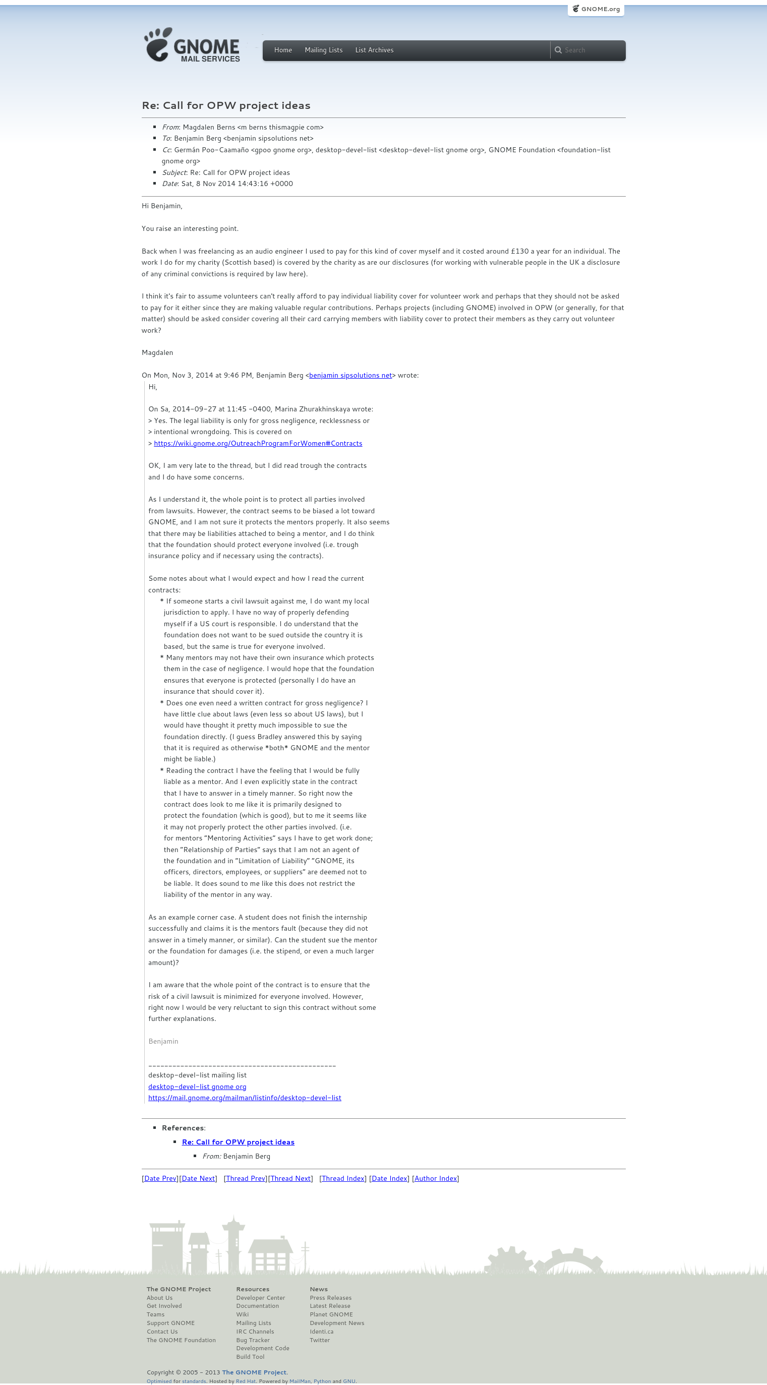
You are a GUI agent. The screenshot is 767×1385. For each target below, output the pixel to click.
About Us (160, 1298)
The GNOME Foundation (181, 1340)
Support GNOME (171, 1323)
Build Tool (250, 1357)
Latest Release (330, 1306)
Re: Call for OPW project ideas (238, 1142)
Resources (252, 1289)
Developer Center (260, 1298)
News (319, 1289)
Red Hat (245, 1380)
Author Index (436, 1178)
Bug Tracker (253, 1340)
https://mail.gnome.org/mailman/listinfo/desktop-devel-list (244, 1098)
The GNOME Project (179, 1289)
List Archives (374, 49)
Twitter (320, 1340)
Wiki (242, 1314)
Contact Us (162, 1332)
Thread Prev (245, 1178)
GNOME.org (600, 9)
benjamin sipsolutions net (350, 375)
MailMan (300, 1380)
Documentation (257, 1306)
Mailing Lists (324, 49)
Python (322, 1380)
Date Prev (160, 1178)
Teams (156, 1314)
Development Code (262, 1348)
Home (283, 49)
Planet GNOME (331, 1314)
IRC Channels (255, 1332)
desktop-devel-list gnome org (197, 1086)
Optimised (159, 1380)
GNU (349, 1380)
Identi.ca (322, 1332)
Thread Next (290, 1178)
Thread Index (343, 1178)
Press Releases (330, 1298)
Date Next (198, 1178)
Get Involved (164, 1306)
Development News (337, 1323)
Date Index (389, 1178)
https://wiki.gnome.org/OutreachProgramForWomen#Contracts (258, 443)
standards (194, 1380)
